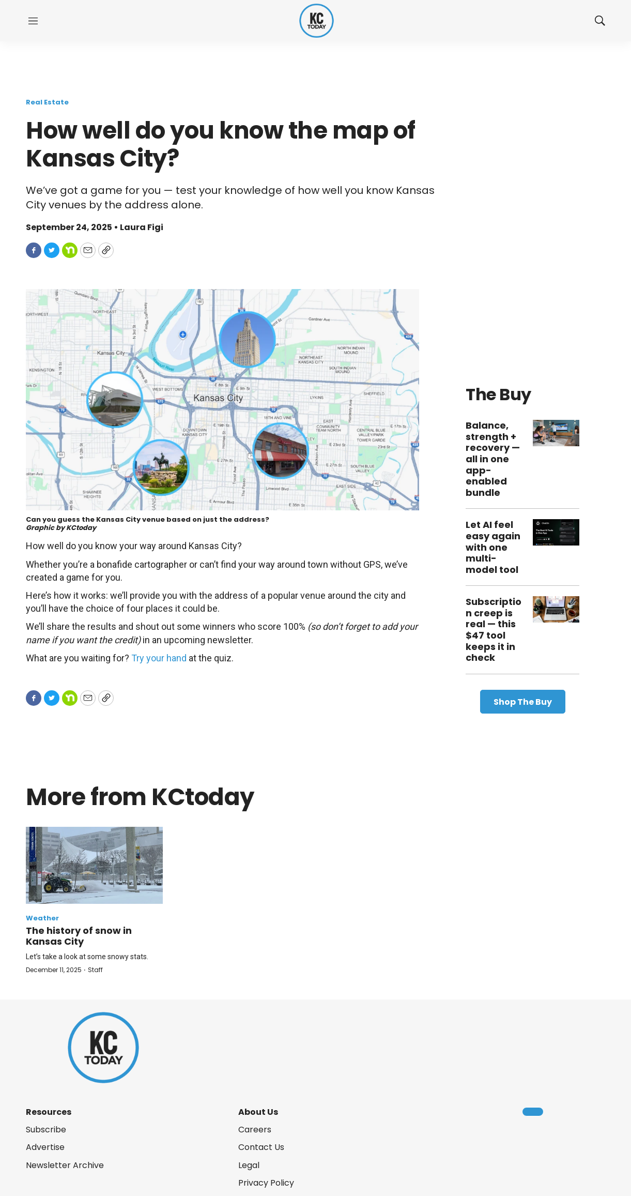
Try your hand (159, 658)
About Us (258, 1112)
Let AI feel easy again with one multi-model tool (493, 547)
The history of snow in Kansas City (79, 936)
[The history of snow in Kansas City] (94, 865)
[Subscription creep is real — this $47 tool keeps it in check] (556, 609)
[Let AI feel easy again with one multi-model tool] (556, 532)
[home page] (316, 21)
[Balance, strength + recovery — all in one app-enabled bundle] (556, 433)
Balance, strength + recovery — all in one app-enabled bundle (493, 459)
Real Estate (47, 102)
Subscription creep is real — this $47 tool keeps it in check (493, 629)
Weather (42, 918)
